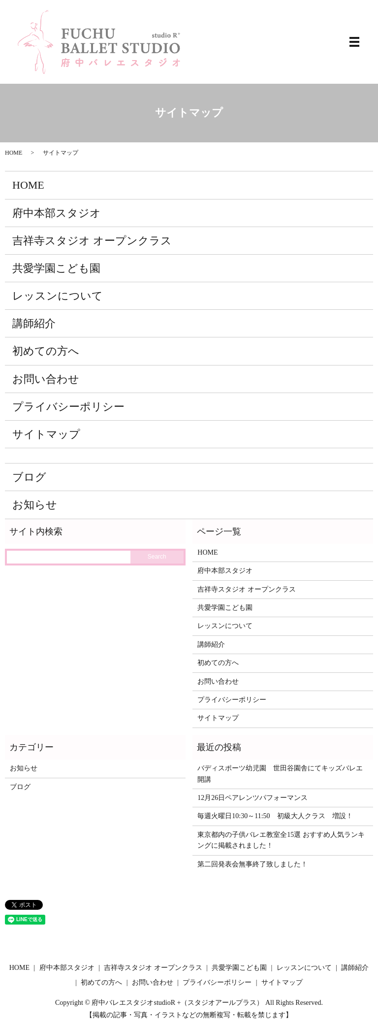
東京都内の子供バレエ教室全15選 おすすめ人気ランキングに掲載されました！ (281, 840)
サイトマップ (46, 434)
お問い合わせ (45, 379)
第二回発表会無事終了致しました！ (252, 864)
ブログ (29, 477)
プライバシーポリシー (68, 406)
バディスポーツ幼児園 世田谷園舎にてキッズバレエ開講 (280, 773)
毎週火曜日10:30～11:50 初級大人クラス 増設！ (274, 816)
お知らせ (34, 504)
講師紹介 (34, 323)
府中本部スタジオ (56, 213)
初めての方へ (45, 351)
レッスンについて (57, 296)
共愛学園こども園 (56, 268)
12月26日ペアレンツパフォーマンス (252, 797)
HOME (13, 152)
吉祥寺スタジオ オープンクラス (92, 240)
